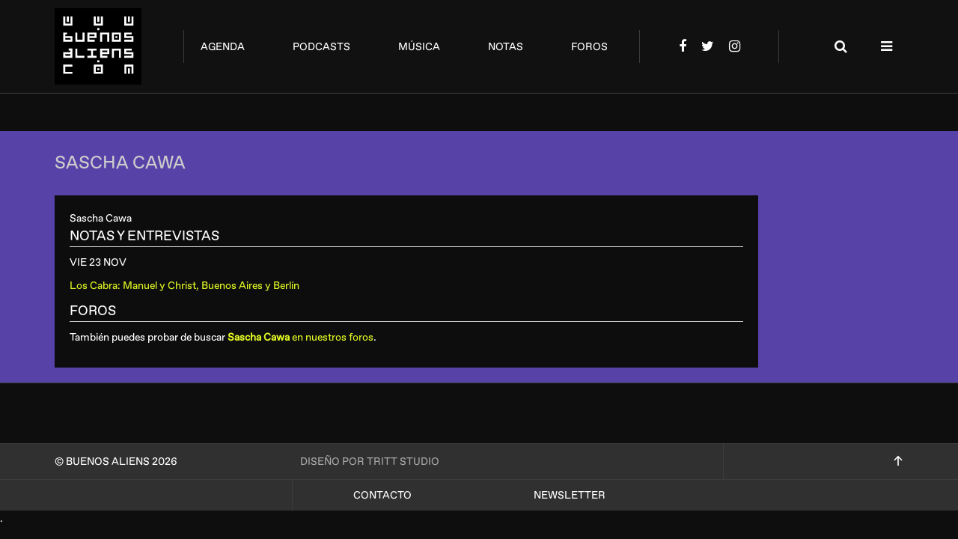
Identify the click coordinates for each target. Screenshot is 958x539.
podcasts (321, 46)
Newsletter (569, 495)
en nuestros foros (300, 337)
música (419, 46)
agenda (223, 46)
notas (505, 46)
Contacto (382, 495)
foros (589, 46)
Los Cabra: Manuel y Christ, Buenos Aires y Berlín (184, 285)
